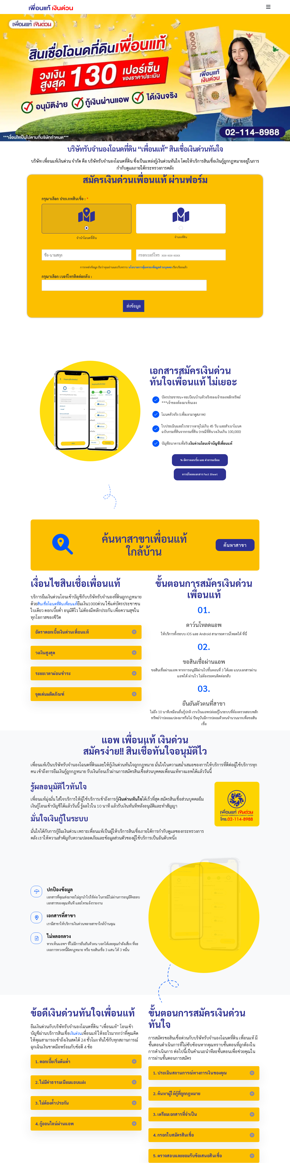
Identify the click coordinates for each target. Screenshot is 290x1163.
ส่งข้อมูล (134, 306)
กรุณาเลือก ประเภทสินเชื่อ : (65, 198)
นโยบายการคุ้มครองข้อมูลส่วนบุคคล (150, 267)
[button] (268, 7)
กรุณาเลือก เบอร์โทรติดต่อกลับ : (67, 276)
